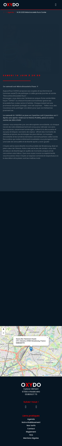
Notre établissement (31, 422)
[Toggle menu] (56, 4)
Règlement (31, 432)
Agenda (11, 12)
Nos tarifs (31, 425)
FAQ (31, 435)
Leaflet (45, 375)
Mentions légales (31, 438)
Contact (31, 428)
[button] (31, 349)
